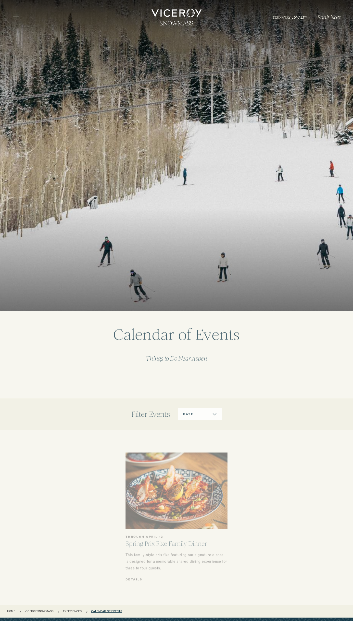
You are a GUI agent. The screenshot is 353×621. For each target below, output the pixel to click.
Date (188, 427)
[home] (176, 17)
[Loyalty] (290, 17)
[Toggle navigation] (16, 17)
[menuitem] (290, 17)
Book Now (329, 17)
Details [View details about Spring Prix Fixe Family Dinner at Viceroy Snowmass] (134, 606)
